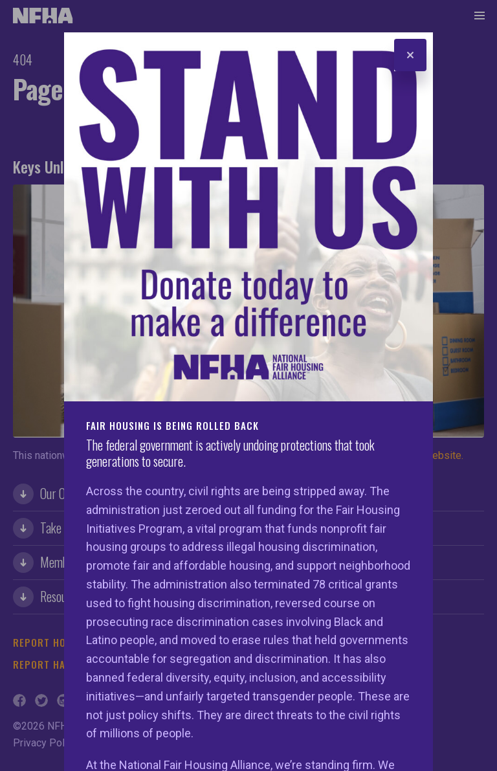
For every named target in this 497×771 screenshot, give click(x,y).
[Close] (410, 55)
